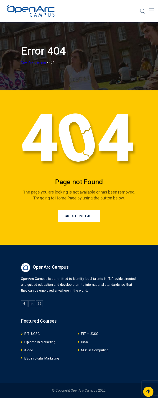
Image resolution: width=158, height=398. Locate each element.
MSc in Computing (94, 350)
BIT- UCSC (32, 334)
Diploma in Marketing (39, 342)
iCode (28, 350)
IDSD (84, 342)
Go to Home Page (79, 216)
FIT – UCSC (89, 334)
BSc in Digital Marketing (41, 358)
